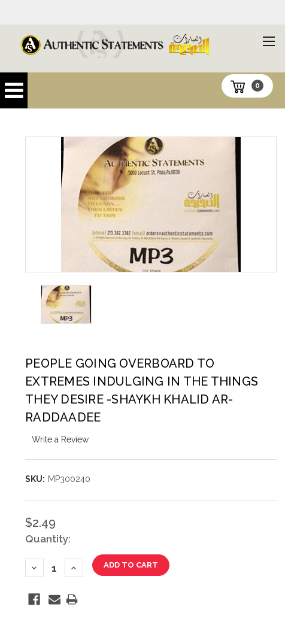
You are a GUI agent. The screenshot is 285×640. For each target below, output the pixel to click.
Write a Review (60, 439)
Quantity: (48, 539)
